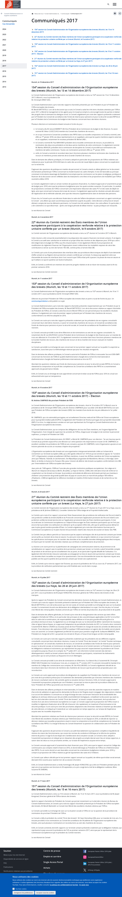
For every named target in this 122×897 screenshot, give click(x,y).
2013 (4, 87)
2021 (4, 45)
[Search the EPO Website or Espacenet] (108, 4)
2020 (4, 50)
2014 (4, 82)
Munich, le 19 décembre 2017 (43, 82)
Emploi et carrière (52, 856)
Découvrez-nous (39, 13)
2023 (4, 34)
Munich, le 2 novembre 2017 (42, 217)
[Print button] (115, 13)
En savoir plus (84, 885)
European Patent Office (96, 851)
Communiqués (65, 13)
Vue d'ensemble (8, 24)
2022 (4, 40)
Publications (8, 867)
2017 (4, 66)
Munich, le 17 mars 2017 (41, 781)
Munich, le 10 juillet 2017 (41, 577)
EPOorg (90, 870)
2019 (4, 55)
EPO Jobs (108, 851)
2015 (4, 76)
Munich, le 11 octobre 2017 (42, 278)
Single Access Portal (53, 862)
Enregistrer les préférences (23, 893)
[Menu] (114, 4)
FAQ (5, 863)
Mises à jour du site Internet (14, 855)
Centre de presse (51, 850)
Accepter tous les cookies (45, 893)
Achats (46, 867)
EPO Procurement (94, 865)
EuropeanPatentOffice (95, 857)
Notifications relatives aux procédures (18, 871)
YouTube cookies (21, 889)
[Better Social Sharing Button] (120, 13)
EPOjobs (97, 870)
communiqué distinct (40, 301)
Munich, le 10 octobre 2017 (42, 387)
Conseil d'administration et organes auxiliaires (13, 14)
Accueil (32, 14)
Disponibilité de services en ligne (16, 859)
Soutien (7, 850)
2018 (4, 61)
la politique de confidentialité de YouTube (64, 885)
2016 (4, 71)
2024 (4, 29)
